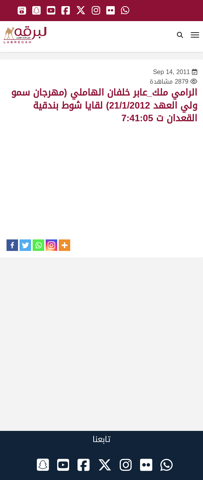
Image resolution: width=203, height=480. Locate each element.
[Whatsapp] (38, 245)
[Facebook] (12, 245)
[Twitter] (25, 245)
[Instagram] (51, 245)
